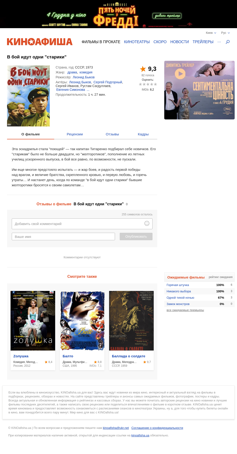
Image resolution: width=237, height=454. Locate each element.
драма (72, 72)
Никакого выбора (179, 291)
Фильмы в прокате (101, 42)
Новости (179, 42)
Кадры (143, 134)
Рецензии (75, 134)
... (88, 90)
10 (155, 84)
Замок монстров (178, 304)
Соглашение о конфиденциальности (157, 428)
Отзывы (112, 134)
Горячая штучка (178, 285)
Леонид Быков (84, 77)
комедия (86, 72)
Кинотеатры (137, 42)
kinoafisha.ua (140, 435)
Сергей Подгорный (107, 82)
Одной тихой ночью (180, 297)
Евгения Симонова (70, 90)
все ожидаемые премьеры (185, 310)
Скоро (160, 42)
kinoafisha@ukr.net (116, 428)
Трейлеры (203, 42)
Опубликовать (136, 236)
